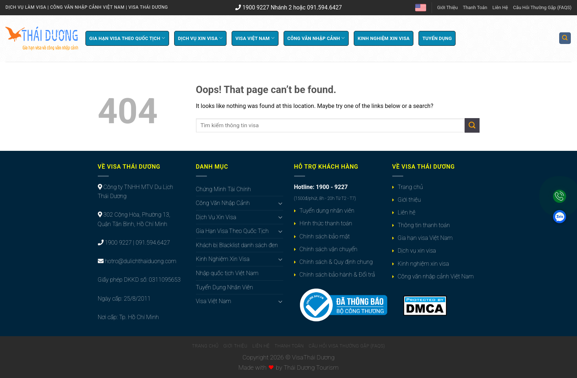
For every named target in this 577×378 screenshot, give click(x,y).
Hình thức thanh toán (326, 223)
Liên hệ (407, 212)
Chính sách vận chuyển (328, 249)
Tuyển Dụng (437, 38)
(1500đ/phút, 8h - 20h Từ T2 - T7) (325, 198)
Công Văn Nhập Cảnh (316, 38)
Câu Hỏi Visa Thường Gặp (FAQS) (347, 346)
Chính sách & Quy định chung (336, 261)
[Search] (565, 38)
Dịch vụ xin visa (417, 250)
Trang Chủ (205, 346)
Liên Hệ (500, 7)
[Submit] (472, 125)
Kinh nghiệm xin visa (423, 263)
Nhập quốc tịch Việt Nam (227, 273)
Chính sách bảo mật (325, 236)
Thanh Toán (475, 7)
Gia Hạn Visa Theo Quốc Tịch (127, 38)
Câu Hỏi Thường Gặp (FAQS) (542, 7)
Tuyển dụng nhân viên (327, 210)
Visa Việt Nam (255, 38)
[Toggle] (280, 203)
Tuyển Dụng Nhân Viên (224, 287)
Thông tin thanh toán (424, 225)
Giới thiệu (409, 199)
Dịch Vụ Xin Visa (200, 38)
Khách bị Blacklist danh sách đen (237, 245)
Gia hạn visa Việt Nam (425, 237)
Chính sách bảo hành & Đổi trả (337, 274)
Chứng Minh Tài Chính (223, 189)
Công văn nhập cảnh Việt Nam (436, 276)
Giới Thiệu (447, 7)
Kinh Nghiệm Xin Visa (384, 38)
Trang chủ (410, 187)
